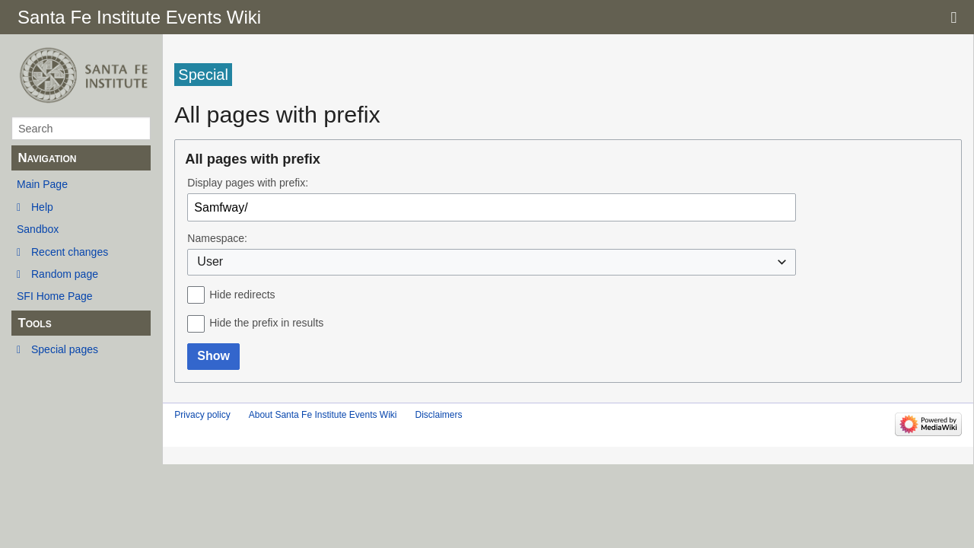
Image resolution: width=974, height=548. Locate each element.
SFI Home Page (55, 296)
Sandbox (38, 229)
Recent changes (69, 252)
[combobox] (491, 262)
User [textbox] (210, 261)
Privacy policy (202, 414)
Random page (64, 274)
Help (42, 207)
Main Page (42, 184)
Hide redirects (242, 294)
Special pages (64, 349)
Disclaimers (438, 414)
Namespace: (217, 238)
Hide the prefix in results (266, 323)
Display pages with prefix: (247, 183)
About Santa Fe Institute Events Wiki (323, 414)
